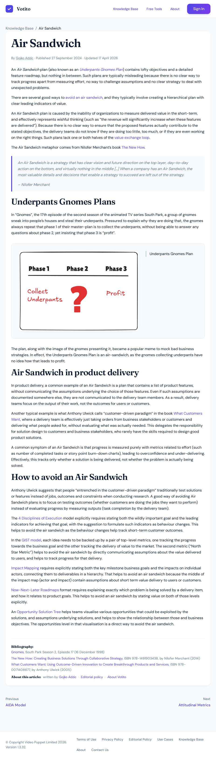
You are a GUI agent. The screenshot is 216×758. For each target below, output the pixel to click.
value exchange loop (131, 137)
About (175, 9)
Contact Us (100, 750)
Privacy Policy (112, 739)
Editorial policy (92, 677)
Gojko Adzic (24, 58)
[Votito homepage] (18, 9)
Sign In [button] (198, 8)
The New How (133, 147)
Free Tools (154, 9)
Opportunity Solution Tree (39, 611)
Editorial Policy (140, 739)
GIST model (31, 540)
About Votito (116, 677)
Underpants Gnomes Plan (101, 69)
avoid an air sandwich (84, 97)
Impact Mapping (25, 568)
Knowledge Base (125, 9)
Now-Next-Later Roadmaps (35, 589)
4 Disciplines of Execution (40, 518)
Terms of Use (86, 739)
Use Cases (165, 739)
